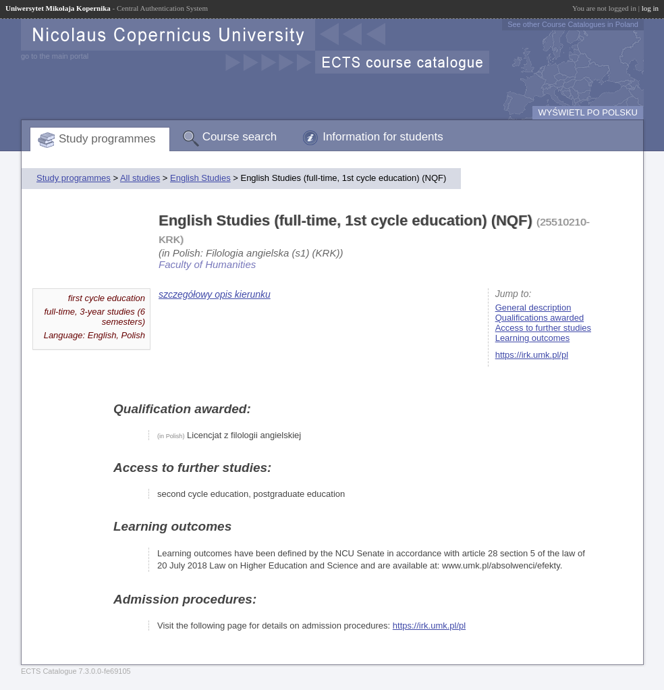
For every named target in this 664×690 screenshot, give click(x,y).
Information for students (383, 136)
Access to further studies (543, 328)
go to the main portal (54, 56)
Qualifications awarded (539, 318)
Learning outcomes (532, 338)
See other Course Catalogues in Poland (572, 24)
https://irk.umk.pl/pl (531, 355)
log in (650, 8)
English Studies (200, 178)
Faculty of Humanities (207, 264)
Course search (239, 136)
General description (533, 307)
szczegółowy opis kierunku (215, 294)
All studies (140, 178)
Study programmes (107, 138)
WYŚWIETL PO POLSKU (588, 112)
